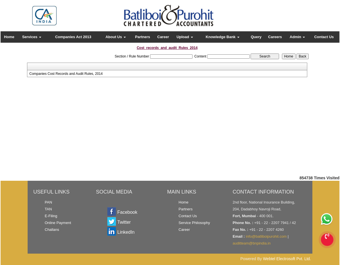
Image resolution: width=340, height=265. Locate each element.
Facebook (127, 212)
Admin (297, 37)
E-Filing (51, 216)
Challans (52, 229)
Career (163, 37)
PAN (48, 202)
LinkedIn (126, 232)
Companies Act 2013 (73, 37)
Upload (185, 37)
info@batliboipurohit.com (266, 236)
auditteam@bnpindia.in (252, 243)
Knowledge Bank (222, 37)
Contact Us (324, 37)
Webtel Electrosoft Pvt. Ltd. (287, 258)
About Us (115, 37)
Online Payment (58, 223)
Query (256, 37)
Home (9, 37)
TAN (48, 209)
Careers (275, 37)
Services (31, 37)
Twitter (124, 222)
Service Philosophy (194, 223)
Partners (142, 37)
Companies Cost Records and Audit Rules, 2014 (66, 74)
